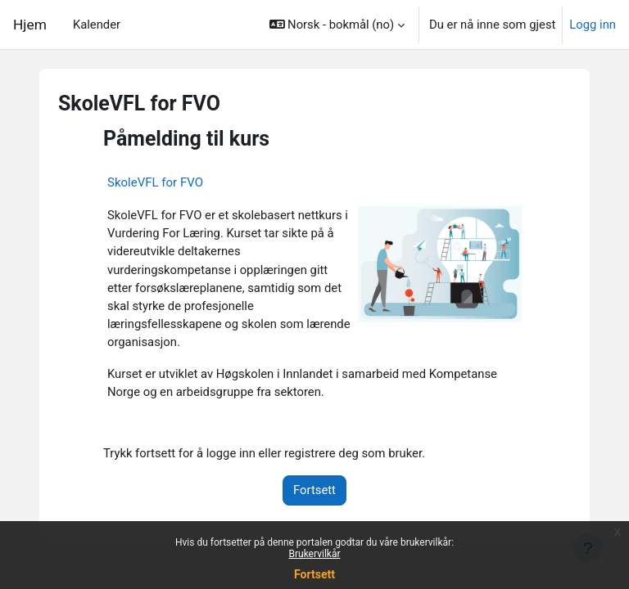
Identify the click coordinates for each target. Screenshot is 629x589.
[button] (337, 24)
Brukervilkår (315, 554)
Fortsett (314, 574)
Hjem (30, 24)
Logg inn (592, 24)
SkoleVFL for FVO (155, 182)
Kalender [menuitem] (96, 24)
